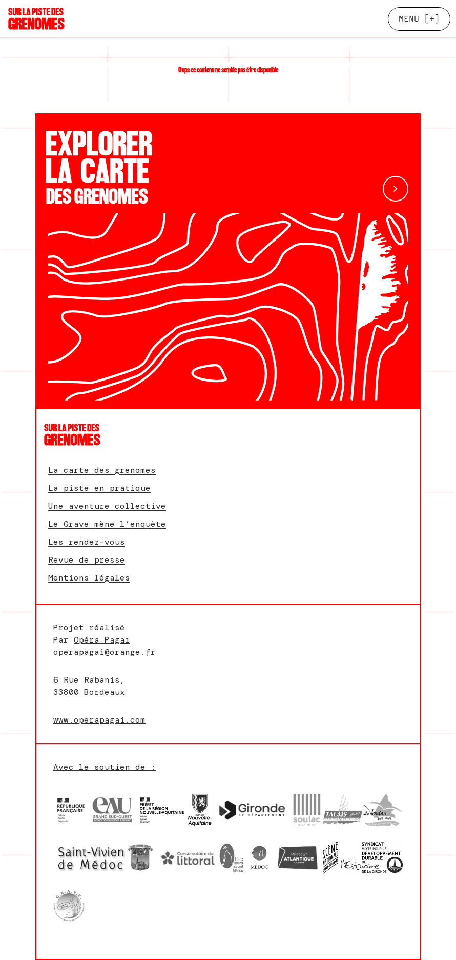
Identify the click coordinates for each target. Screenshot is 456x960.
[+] (419, 19)
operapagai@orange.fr (104, 652)
